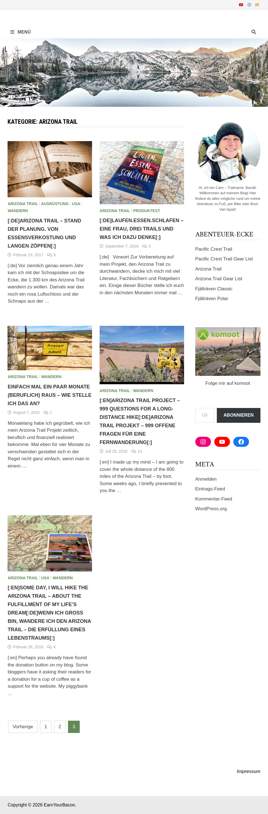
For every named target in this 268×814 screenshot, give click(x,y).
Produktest (146, 210)
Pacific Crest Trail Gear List (224, 259)
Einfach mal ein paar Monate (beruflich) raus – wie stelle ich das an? (49, 395)
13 (140, 451)
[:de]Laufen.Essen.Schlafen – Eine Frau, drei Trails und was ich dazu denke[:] (142, 229)
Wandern (18, 210)
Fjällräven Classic (213, 288)
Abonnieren (239, 415)
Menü (20, 32)
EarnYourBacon (59, 805)
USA (76, 203)
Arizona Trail (23, 203)
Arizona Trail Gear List (218, 278)
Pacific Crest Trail (213, 249)
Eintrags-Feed (210, 489)
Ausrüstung (55, 203)
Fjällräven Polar (211, 298)
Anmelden (206, 479)
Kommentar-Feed (213, 499)
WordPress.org (211, 508)
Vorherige (23, 726)
